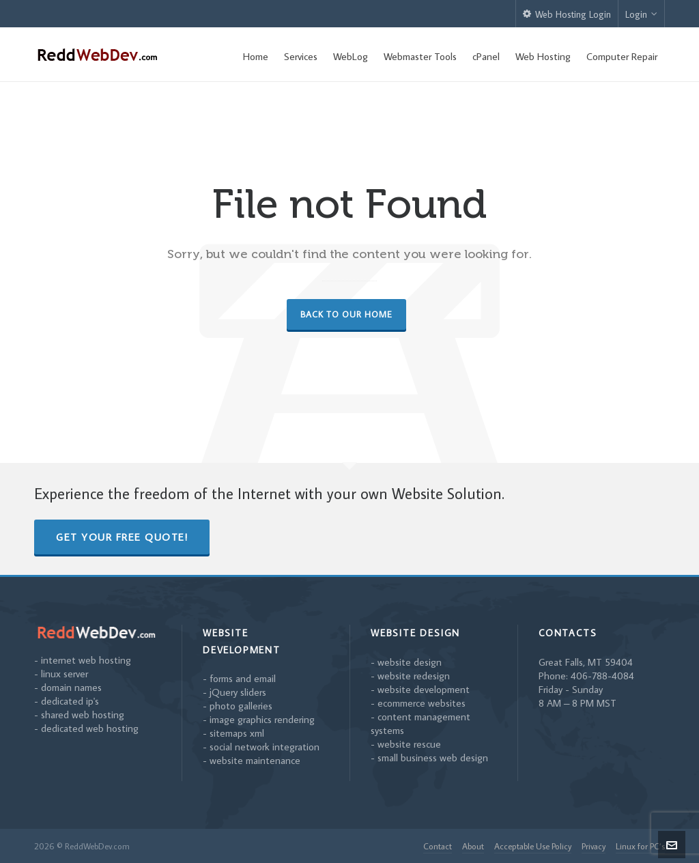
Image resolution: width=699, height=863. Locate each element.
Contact (437, 845)
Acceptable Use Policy (532, 845)
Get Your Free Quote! (122, 536)
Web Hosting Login (567, 14)
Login (641, 14)
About (473, 845)
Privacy (593, 845)
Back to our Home (346, 314)
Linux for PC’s (640, 845)
